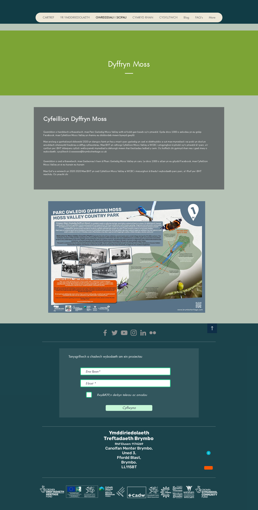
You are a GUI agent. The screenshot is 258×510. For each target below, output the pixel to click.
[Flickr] (153, 333)
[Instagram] (134, 333)
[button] (142, 17)
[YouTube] (124, 333)
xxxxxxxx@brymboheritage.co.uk (89, 151)
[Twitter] (115, 333)
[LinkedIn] (143, 333)
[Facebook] (105, 333)
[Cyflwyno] (129, 408)
